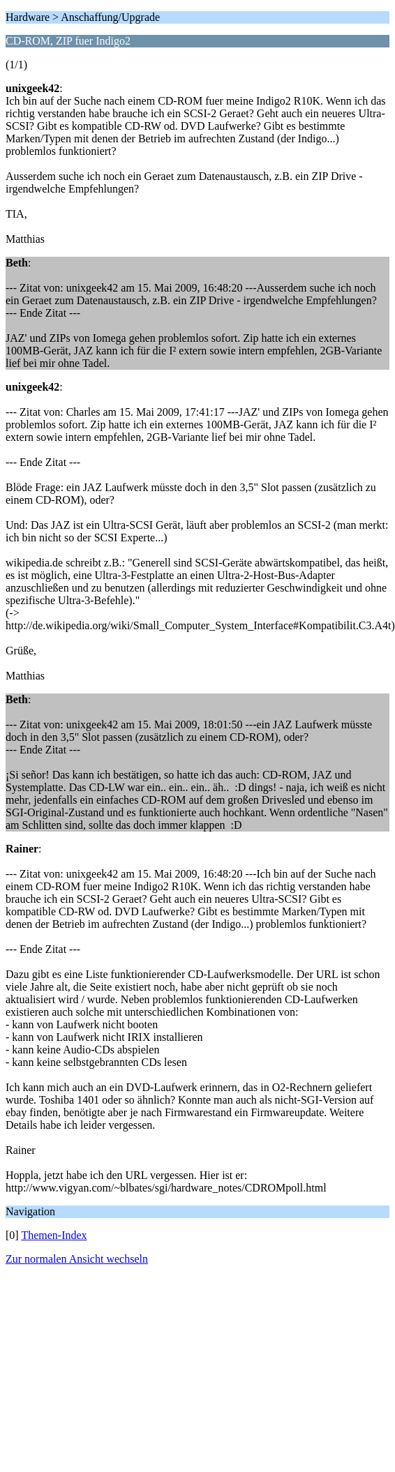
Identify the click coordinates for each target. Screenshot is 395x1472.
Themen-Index (54, 1235)
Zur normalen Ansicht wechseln (77, 1259)
